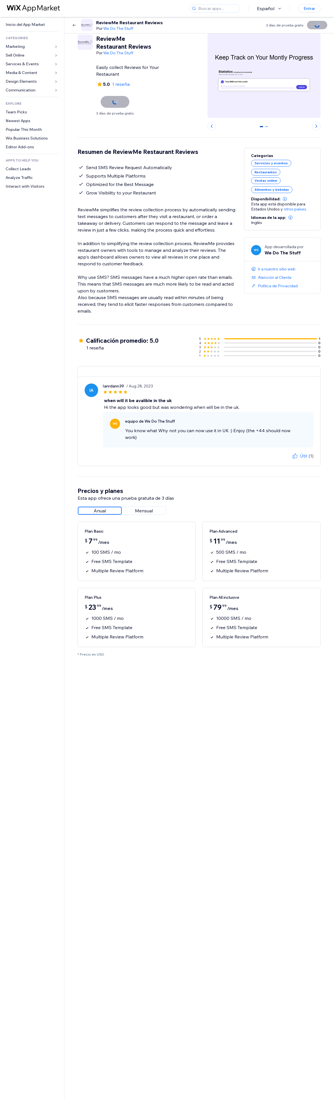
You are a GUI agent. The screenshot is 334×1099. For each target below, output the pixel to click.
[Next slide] (316, 126)
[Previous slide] (211, 126)
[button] (284, 198)
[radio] (100, 511)
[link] (32, 24)
